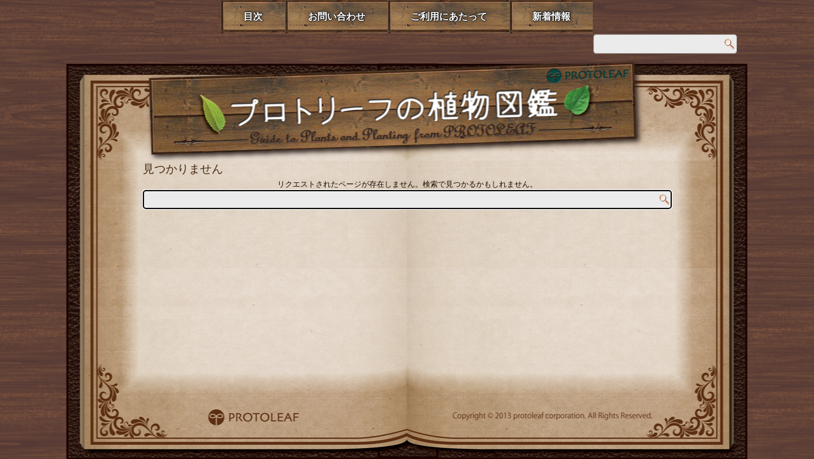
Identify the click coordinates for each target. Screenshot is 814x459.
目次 (253, 16)
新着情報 (551, 16)
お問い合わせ (336, 16)
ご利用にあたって (449, 16)
